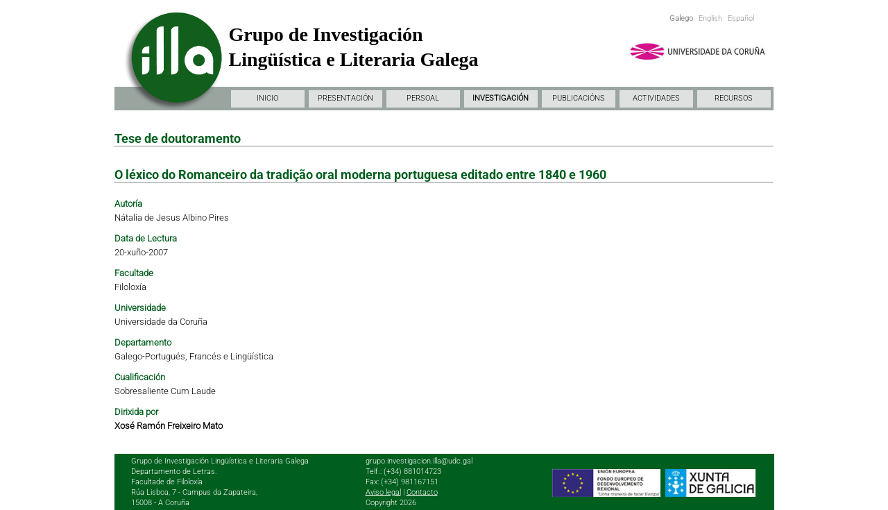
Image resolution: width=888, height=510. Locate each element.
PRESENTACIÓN (345, 98)
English (710, 18)
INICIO (267, 98)
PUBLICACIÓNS (578, 98)
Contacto (422, 492)
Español (741, 18)
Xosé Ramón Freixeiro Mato (168, 425)
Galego (681, 18)
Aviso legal (383, 492)
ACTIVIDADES (656, 98)
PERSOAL (423, 98)
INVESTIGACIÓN (500, 98)
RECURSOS (734, 98)
